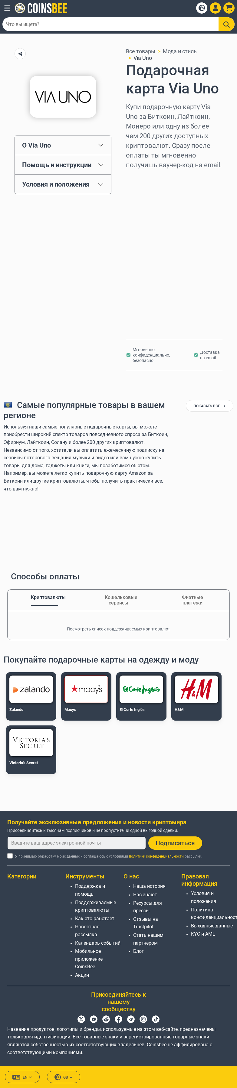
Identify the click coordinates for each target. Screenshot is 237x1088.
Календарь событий (97, 943)
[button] (7, 8)
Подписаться (175, 843)
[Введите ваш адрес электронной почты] (76, 843)
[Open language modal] (201, 8)
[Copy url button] (20, 53)
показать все (209, 406)
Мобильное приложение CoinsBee (89, 958)
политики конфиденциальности (156, 856)
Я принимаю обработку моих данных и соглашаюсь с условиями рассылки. (108, 856)
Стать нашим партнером (148, 939)
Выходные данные (212, 926)
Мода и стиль (180, 51)
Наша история (149, 886)
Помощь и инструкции (56, 165)
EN (22, 1077)
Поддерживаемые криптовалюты (95, 906)
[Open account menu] (215, 8)
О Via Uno (36, 145)
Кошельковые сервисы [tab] (118, 600)
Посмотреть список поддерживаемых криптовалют (118, 629)
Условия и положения (56, 184)
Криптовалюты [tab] (44, 597)
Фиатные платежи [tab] (192, 600)
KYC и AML (203, 934)
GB (63, 1077)
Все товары (140, 51)
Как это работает (94, 918)
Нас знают (145, 894)
